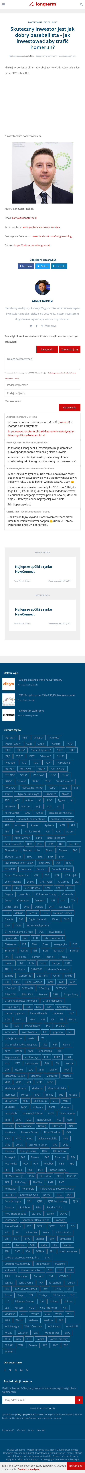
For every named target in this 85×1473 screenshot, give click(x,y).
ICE (53, 1019)
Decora (32, 913)
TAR (41, 1282)
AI (71, 800)
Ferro (64, 957)
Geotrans (42, 975)
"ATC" (70, 744)
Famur (36, 957)
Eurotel (74, 950)
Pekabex (48, 1163)
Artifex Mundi (32, 831)
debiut (19, 913)
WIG (61, 1320)
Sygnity (9, 1282)
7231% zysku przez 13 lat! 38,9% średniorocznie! (47, 695)
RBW (38, 1207)
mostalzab (11, 1113)
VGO (31, 1307)
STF (50, 1270)
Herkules (58, 1013)
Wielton (48, 1320)
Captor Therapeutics (16, 875)
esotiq (24, 950)
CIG (77, 881)
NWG (19, 1138)
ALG (49, 806)
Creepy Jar (23, 900)
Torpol (8, 1295)
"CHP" (72, 750)
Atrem (69, 831)
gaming (9, 975)
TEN (7, 1289)
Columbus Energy (46, 894)
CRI (53, 900)
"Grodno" (45, 756)
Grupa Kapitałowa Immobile (21, 1000)
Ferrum (9, 963)
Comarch (67, 894)
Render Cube (54, 1207)
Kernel (67, 1044)
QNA (39, 1201)
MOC (24, 1107)
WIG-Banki (72, 1326)
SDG (62, 1226)
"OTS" (23, 775)
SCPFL (40, 1226)
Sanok (50, 1213)
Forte (43, 963)
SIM (52, 1238)
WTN (18, 1339)
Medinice (37, 1088)
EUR (45, 950)
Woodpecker (52, 1332)
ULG (7, 1301)
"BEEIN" (21, 750)
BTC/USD (10, 869)
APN (62, 825)
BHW (50, 844)
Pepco (18, 1170)
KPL (46, 1057)
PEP (7, 1170)
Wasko (19, 1320)
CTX (73, 900)
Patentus (60, 1157)
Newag (42, 1126)
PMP (50, 1182)
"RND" (8, 781)
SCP (29, 1226)
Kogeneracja (12, 1057)
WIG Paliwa (54, 1326)
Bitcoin (63, 850)
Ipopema (57, 1032)
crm (62, 900)
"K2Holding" (64, 762)
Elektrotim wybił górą (31, 710)
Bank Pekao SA (13, 844)
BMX (50, 856)
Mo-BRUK (10, 1107)
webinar (33, 1320)
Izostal (31, 1038)
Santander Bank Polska (35, 1220)
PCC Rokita (11, 1163)
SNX (17, 1251)
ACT (17, 800)
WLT (36, 1332)
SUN (7, 1276)
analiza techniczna (61, 819)
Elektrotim (11, 944)
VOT (23, 1314)
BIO (61, 844)
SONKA (40, 1251)
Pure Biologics (13, 1201)
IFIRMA (72, 1019)
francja (56, 963)
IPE (45, 1032)
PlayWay (37, 1182)
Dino (55, 919)
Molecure (37, 1107)
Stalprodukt (42, 1263)
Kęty (7, 1050)
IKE (6, 1025)
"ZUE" (64, 787)
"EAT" (31, 756)
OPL (55, 1144)
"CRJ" (7, 756)
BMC (29, 856)
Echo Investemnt (53, 938)
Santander (11, 1220)
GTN (38, 1007)
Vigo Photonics (48, 1307)
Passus (35, 1157)
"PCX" (53, 775)
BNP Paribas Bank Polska (19, 863)
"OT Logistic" (58, 769)
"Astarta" (56, 744)
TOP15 (57, 1289)
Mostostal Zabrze (32, 1113)
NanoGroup (44, 1119)
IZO (70, 1032)
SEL (18, 1232)
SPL (52, 1251)
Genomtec (25, 975)
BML (40, 856)
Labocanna (31, 1063)
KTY (17, 1063)
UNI (42, 1301)
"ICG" (24, 762)
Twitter (42, 266)
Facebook (26, 266)
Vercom (19, 1307)
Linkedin (59, 266)
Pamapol (10, 1157)
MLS (54, 1101)
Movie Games (67, 1113)
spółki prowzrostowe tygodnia (22, 1257)
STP (60, 1270)
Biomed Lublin (31, 850)
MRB (7, 1119)
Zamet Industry (59, 1339)
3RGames (50, 794)
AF (39, 800)
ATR (58, 831)
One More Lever (37, 1144)
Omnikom (8, 1452)
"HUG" (60, 756)
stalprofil (10, 1270)
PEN (61, 1163)
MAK (66, 1069)
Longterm (20, 1449)
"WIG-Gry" (10, 787)
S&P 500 (36, 1213)
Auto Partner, (22, 837)
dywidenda (55, 931)
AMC (27, 812)
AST (48, 831)
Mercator (10, 1094)
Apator (35, 825)
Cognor (9, 894)
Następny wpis (43, 595)
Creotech (40, 900)
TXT (72, 1295)
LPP (7, 1069)
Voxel (58, 1314)
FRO (67, 963)
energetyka (60, 944)
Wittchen (23, 1332)
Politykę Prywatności (25, 1414)
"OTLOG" (10, 775)
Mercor (25, 1094)
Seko (7, 1232)
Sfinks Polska (63, 1232)
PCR (35, 1163)
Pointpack (10, 1188)
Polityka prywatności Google (58, 373)
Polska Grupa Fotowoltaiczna (57, 1188)
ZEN (20, 1345)
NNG (72, 1126)
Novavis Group (29, 1132)
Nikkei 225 (57, 1126)
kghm (18, 1050)
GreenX (42, 994)
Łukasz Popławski (30, 684)
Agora (61, 800)
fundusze (19, 969)
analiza (9, 819)
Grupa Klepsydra (52, 1000)
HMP (71, 1013)
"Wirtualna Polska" (32, 787)
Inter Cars (10, 1032)
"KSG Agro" (26, 769)
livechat (69, 1063)
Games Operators (58, 969)
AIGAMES (10, 806)
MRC (18, 1119)
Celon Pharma (13, 881)
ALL (59, 806)
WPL (67, 1332)
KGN (30, 1050)
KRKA (57, 1057)
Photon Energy (57, 1170)
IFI (61, 1019)
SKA (7, 1245)
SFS (7, 1238)
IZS (42, 1038)
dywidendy (11, 938)
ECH (35, 938)
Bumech (41, 869)
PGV (40, 1170)
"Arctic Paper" (13, 744)
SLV (55, 1245)
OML (65, 1138)
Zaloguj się (47, 349)
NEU (69, 1119)
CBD (46, 875)
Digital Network (38, 919)
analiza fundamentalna (31, 819)
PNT (61, 1182)
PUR (69, 1195)
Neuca (8, 1126)
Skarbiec (20, 1245)
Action (29, 800)
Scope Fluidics (13, 1226)
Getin (56, 975)
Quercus (9, 1207)
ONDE (19, 1144)
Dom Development (38, 925)
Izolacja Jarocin (13, 1038)
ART (17, 831)
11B (76, 787)
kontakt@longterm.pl (24, 218)
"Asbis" (41, 744)
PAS (23, 1157)
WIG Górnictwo (33, 1326)
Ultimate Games (24, 1301)
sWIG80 (63, 1276)
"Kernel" (9, 769)
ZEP (45, 1345)
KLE (59, 1050)
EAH (25, 938)
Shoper (40, 1238)
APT (7, 831)
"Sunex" (21, 781)
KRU (68, 1057)
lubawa (19, 1069)
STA (47, 1257)
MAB (41, 1069)
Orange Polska (28, 1151)
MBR (18, 1082)
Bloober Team (13, 856)
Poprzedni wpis (42, 552)
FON (31, 963)
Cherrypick (46, 881)
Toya (21, 1295)
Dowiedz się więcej (28, 1469)
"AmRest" (54, 737)
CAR (36, 875)
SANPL (63, 1213)
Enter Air (10, 950)
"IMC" (36, 762)
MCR (39, 1082)
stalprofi (60, 1263)
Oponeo (9, 1151)
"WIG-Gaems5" (64, 781)
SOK (27, 1251)
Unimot (68, 1301)
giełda (47, 22)
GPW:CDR (10, 994)
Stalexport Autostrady (17, 1263)
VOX (47, 1314)
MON (52, 1107)
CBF (57, 875)
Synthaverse (26, 1282)
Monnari (65, 1107)
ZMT (55, 1345)
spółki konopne (68, 1251)
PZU (29, 1201)
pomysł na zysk (29, 1195)
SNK (7, 1251)
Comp (8, 900)
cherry (30, 881)
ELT (24, 944)
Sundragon (21, 1276)
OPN (65, 1144)
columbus (24, 894)
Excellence (21, 957)
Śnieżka (67, 1245)
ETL (35, 950)
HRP (32, 1019)
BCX (29, 844)
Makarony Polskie (15, 1076)
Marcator (51, 1076)
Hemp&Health (38, 1013)
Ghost (31, 1452)
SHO (27, 1238)
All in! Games (12, 812)
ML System (11, 1101)
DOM (18, 925)
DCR (7, 913)
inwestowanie (35, 22)
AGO (49, 800)
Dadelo (39, 906)
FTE (7, 969)
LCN (57, 1063)
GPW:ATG (27, 988)
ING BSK (60, 1025)
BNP (61, 856)
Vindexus (10, 1314)
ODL (29, 1138)
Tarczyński (55, 1282)
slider (44, 1245)
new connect (25, 1126)
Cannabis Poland (61, 869)
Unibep (54, 1301)
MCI (28, 1082)
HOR (7, 1019)
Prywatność (8, 1430)
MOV (51, 1113)
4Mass (65, 794)
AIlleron (25, 806)
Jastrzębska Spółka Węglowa (21, 1044)
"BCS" (8, 750)
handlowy (62, 1007)
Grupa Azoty (71, 994)
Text (45, 1289)
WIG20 (8, 1332)
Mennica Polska (57, 1088)
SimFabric (65, 1238)
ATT (7, 837)
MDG (50, 1082)
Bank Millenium (56, 837)
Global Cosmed (33, 982)
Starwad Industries (31, 1270)
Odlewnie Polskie (47, 1138)
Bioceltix (74, 844)
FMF (21, 963)
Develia (9, 919)
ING (48, 1025)
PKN (31, 1176)
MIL (61, 1094)
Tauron (71, 1282)
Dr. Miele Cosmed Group (19, 931)
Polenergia (28, 1188)
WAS (7, 1320)
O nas (31, 1430)
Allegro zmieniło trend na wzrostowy (40, 679)
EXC (7, 957)
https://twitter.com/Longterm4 (32, 245)
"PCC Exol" (38, 775)
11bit (7, 794)
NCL (59, 1119)
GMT (50, 982)
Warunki (21, 1430)
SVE (51, 1276)
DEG (45, 913)
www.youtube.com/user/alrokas (41, 227)
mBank (67, 1076)
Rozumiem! (75, 1465)
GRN (55, 994)
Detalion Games (62, 913)
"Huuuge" (10, 762)
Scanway (60, 1220)
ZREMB (9, 1351)
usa (7, 1307)
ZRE (65, 1345)
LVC (31, 1069)
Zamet (40, 1339)
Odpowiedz (69, 407)
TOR (68, 1289)
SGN (16, 1238)
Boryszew (44, 863)
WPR (7, 1339)
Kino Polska (45, 1050)
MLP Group (40, 1101)
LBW (46, 1063)
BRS (68, 863)
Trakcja (43, 1295)
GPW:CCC (61, 988)
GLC (16, 982)
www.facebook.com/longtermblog (52, 236)
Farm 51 (50, 957)
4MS (7, 800)
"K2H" (48, 762)
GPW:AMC (10, 988)
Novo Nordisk (52, 1132)
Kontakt (41, 1430)
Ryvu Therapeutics (15, 1213)
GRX (28, 1007)
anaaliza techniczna (60, 812)
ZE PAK (9, 1345)
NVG (68, 1132)
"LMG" (41, 769)
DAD (26, 906)
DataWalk (64, 906)
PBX (73, 1157)
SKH (32, 1245)
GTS (49, 1007)
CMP (48, 888)
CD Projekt (71, 875)
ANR (7, 825)
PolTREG (9, 1195)
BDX (39, 844)
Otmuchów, (60, 1151)
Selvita (46, 1232)
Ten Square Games (26, 1289)
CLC (7, 888)
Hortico (20, 1019)
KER (55, 1044)
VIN (65, 1307)
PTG (59, 1195)
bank (39, 837)
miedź (49, 1094)
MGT (38, 1094)
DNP (7, 925)
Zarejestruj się (69, 349)
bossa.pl (64, 422)
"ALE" (25, 737)
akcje (54, 22)
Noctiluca (10, 1132)
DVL (41, 931)
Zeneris (33, 1345)
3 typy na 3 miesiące (27, 794)
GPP (72, 982)
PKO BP (71, 1176)
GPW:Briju (44, 988)
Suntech (38, 1276)
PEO (71, 1163)
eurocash (58, 950)
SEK (73, 1226)
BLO (75, 850)
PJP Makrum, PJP (14, 1176)
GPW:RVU (27, 994)
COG (69, 888)
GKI (7, 982)
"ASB (29, 744)
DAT (51, 906)
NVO (7, 1138)
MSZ (28, 1119)
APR (73, 825)
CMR (58, 888)
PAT (47, 1157)
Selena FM (31, 1232)
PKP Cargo (21, 1182)
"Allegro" (38, 737)
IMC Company (32, 1025)
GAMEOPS (36, 969)
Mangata (36, 1076)
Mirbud (73, 1094)
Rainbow (25, 1207)
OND (7, 1144)
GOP (61, 982)
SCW (52, 1226)
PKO (59, 1176)
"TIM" (48, 781)
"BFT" (60, 750)
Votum (35, 1314)
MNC (65, 1101)
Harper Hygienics (15, 1013)
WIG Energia (12, 1326)
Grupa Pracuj (12, 1007)
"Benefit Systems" (41, 750)
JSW (45, 1044)
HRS (43, 1019)
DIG (21, 919)
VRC (69, 1314)
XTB (29, 1339)
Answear (20, 825)
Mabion (53, 1069)
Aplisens (49, 825)
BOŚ (58, 863)
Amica (39, 812)
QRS (75, 1201)
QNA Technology (57, 1201)
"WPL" (52, 787)
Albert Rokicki (28, 56)
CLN (17, 888)
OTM (44, 1151)
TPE (31, 1295)
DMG (66, 919)
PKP (7, 1182)
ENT (74, 944)
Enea (45, 944)
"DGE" (19, 756)
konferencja (31, 1057)
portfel (47, 1195)
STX (70, 1270)
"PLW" (65, 775)
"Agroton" (10, 737)
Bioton (49, 850)
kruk (7, 1063)
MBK (7, 1082)
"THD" (35, 781)
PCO (25, 1163)
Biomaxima (11, 850)
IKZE (16, 1025)
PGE (30, 1170)
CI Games (63, 881)
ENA (34, 944)
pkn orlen (45, 1176)
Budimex (26, 869)
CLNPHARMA (32, 888)
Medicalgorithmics (15, 1088)
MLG (25, 1101)
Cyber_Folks (11, 906)
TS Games (59, 1295)
